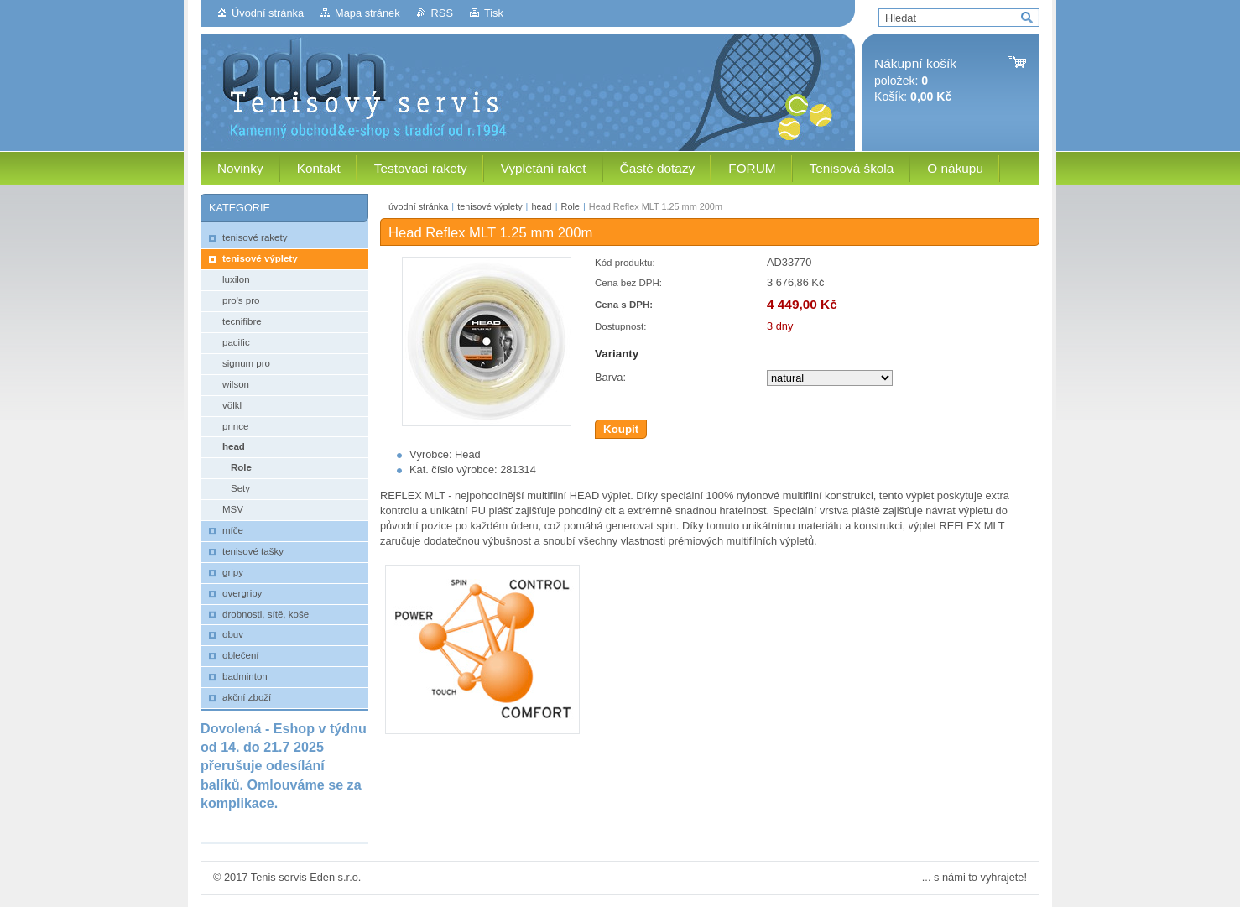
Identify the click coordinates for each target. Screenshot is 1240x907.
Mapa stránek (367, 13)
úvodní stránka (418, 206)
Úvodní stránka (268, 13)
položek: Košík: (915, 80)
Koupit (620, 429)
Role (570, 206)
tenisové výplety (489, 206)
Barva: (610, 377)
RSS (442, 13)
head (541, 206)
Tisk (493, 13)
